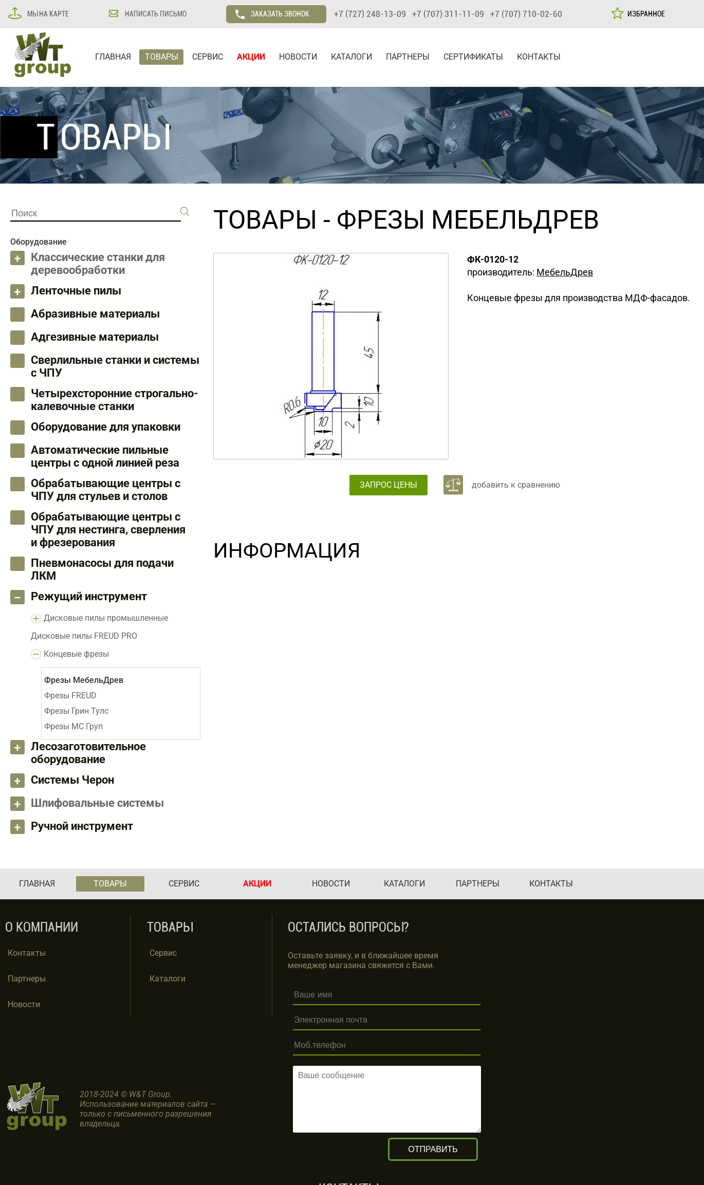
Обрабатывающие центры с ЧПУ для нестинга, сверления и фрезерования (108, 529)
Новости (24, 1004)
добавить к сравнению (516, 485)
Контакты (27, 953)
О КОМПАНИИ (41, 927)
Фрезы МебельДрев (468, 220)
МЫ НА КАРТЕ (47, 14)
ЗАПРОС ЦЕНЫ (388, 485)
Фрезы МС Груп (73, 726)
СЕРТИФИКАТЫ (473, 57)
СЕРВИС (207, 57)
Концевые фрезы (76, 654)
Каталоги (168, 979)
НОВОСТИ (298, 57)
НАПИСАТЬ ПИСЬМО (155, 14)
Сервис (163, 953)
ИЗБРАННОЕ (644, 14)
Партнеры (27, 979)
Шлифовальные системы (97, 803)
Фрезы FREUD (70, 695)
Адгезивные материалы (95, 336)
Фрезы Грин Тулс (76, 711)
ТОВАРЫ (161, 57)
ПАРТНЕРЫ (408, 57)
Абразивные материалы (95, 313)
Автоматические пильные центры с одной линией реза (105, 456)
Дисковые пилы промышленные (106, 618)
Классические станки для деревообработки (98, 263)
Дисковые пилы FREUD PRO (84, 636)
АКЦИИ (251, 57)
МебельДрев (564, 272)
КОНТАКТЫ (539, 57)
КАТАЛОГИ (351, 57)
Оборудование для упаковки (105, 426)
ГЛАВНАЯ (113, 57)
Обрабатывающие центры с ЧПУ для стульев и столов (105, 490)
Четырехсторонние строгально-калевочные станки (114, 400)
